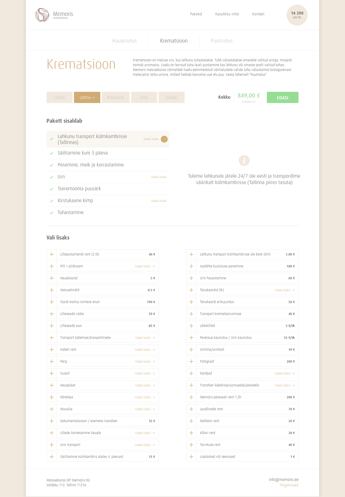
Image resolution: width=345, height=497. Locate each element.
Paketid (196, 14)
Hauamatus (124, 41)
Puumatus (222, 41)
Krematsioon (174, 41)
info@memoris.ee (283, 480)
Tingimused (288, 485)
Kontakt (258, 14)
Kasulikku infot (227, 14)
